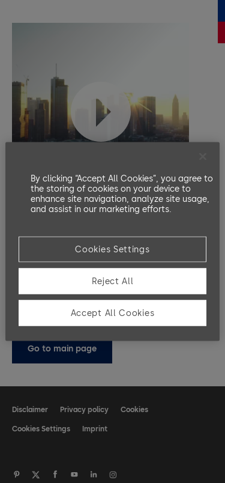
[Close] (203, 157)
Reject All (113, 281)
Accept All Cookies (113, 313)
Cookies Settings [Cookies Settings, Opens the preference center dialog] (112, 250)
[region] (112, 241)
